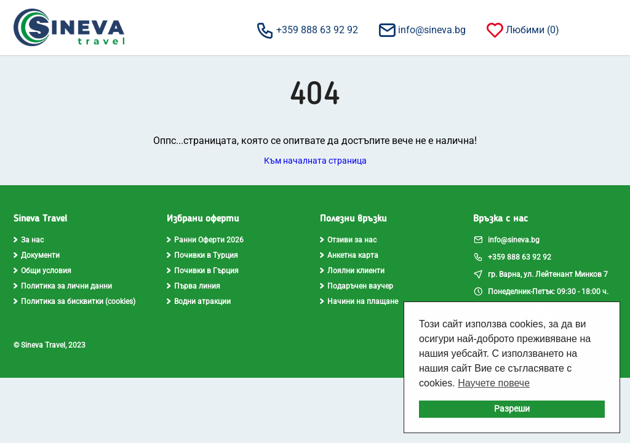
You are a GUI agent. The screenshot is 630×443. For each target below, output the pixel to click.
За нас (29, 240)
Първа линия (193, 286)
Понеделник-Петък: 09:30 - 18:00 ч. (540, 291)
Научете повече (494, 383)
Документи (37, 255)
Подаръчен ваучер (356, 286)
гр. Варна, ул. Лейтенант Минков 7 (540, 274)
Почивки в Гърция (203, 270)
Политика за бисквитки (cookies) (74, 301)
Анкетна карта (349, 255)
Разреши (512, 409)
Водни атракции (199, 301)
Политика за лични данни (63, 286)
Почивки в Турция (202, 255)
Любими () (522, 29)
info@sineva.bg (421, 29)
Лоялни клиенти (352, 270)
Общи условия (42, 270)
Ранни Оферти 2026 (205, 240)
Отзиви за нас (348, 240)
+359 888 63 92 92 (306, 29)
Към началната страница (315, 161)
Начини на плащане (359, 301)
